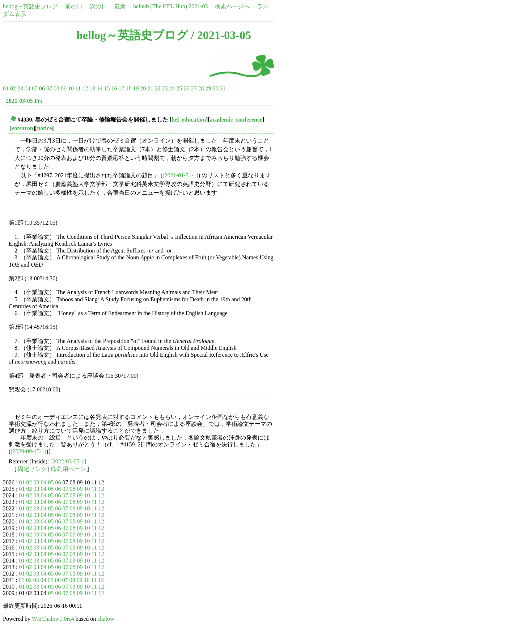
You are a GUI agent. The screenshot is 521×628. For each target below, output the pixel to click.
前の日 (73, 6)
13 (92, 88)
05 (35, 88)
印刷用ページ (68, 469)
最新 (120, 6)
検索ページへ (232, 6)
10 (71, 88)
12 (85, 88)
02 (13, 88)
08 (56, 88)
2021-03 (198, 6)
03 (20, 88)
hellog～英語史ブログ (30, 6)
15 (107, 88)
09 (64, 88)
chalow (105, 619)
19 (136, 88)
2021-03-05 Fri (24, 101)
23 (165, 88)
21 (150, 88)
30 (215, 88)
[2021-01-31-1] (180, 175)
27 (193, 88)
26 (186, 88)
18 (128, 88)
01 (6, 88)
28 (201, 88)
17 (121, 88)
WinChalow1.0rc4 (53, 619)
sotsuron (22, 128)
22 (157, 88)
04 (27, 88)
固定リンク (32, 469)
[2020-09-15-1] (28, 451)
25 (179, 88)
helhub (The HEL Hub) (160, 6)
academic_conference (236, 119)
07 (49, 88)
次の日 (98, 6)
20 (143, 88)
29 (208, 88)
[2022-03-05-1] (68, 461)
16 (114, 88)
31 (222, 88)
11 (78, 88)
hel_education (188, 119)
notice (44, 128)
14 (99, 88)
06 (42, 88)
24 (172, 88)
